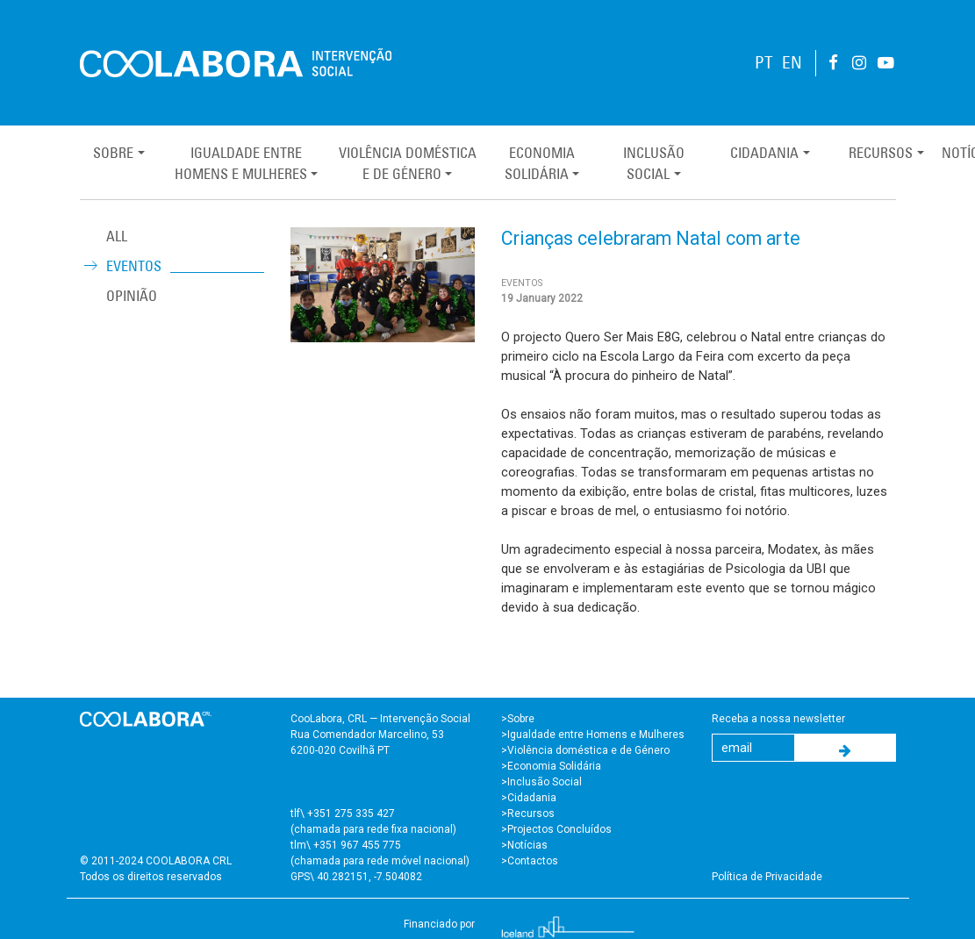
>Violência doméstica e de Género (585, 750)
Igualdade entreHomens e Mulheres (241, 163)
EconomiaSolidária (540, 163)
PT (764, 63)
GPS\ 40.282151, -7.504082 (356, 877)
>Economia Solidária (551, 766)
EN (792, 63)
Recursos (881, 152)
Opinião (131, 296)
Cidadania (764, 152)
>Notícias (524, 845)
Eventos (133, 266)
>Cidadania (528, 798)
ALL (116, 236)
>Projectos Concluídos (556, 829)
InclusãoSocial (654, 163)
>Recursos (528, 813)
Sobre (113, 152)
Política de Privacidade (767, 877)
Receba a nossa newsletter (778, 719)
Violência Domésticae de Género (408, 163)
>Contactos (529, 861)
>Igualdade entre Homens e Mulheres (593, 734)
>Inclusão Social (541, 782)
